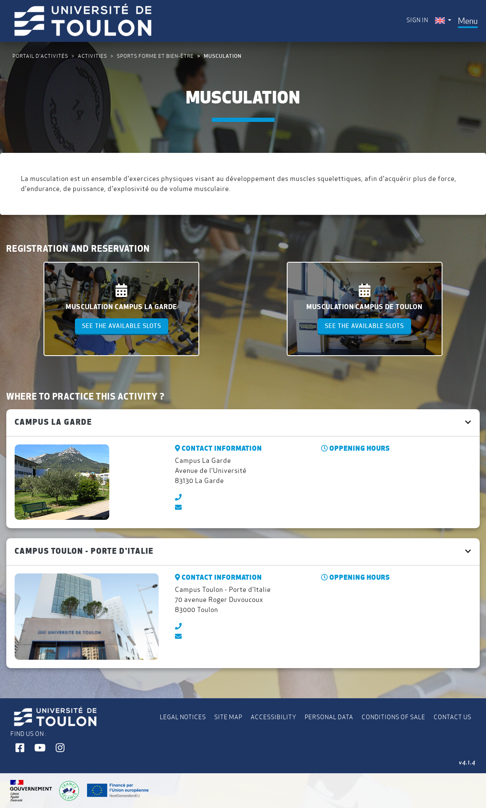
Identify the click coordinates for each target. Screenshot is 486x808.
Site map (228, 717)
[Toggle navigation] (468, 21)
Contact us (452, 717)
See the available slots (121, 326)
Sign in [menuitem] (417, 20)
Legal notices (183, 717)
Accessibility (273, 717)
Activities (92, 56)
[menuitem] (443, 20)
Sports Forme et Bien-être (155, 56)
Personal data (329, 717)
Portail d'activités (40, 56)
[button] (19, 748)
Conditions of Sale (393, 717)
